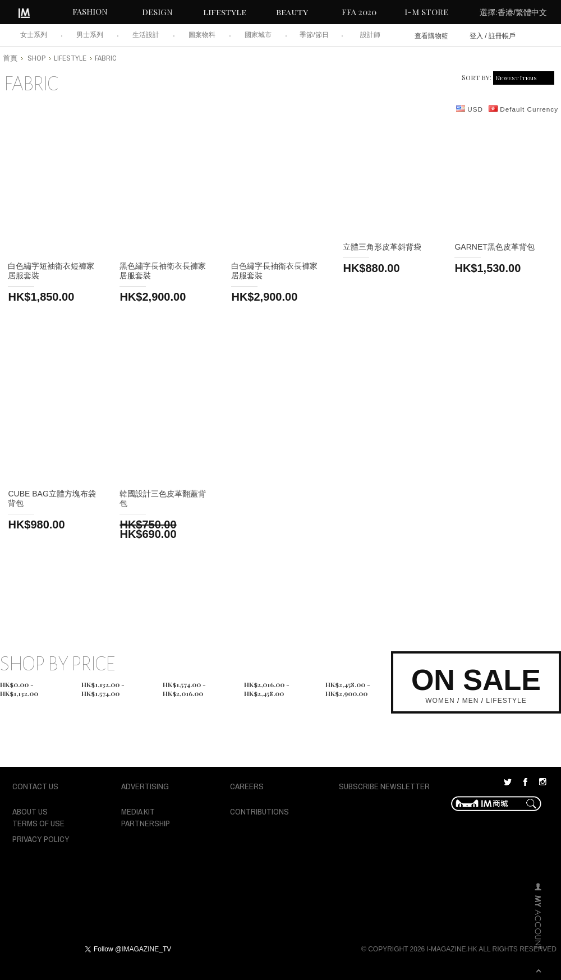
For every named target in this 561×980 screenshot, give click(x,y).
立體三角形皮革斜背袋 (382, 246)
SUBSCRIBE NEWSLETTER (384, 786)
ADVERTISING (145, 786)
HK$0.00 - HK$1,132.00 (19, 685)
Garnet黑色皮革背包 (494, 246)
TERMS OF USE (38, 823)
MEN (470, 701)
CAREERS (247, 786)
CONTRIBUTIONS (259, 811)
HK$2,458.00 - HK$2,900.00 (347, 685)
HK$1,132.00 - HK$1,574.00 (103, 685)
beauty (292, 11)
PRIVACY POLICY (41, 839)
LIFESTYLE (506, 701)
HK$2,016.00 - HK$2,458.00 (266, 685)
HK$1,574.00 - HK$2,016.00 (184, 685)
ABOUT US (30, 811)
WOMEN (439, 701)
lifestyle (224, 11)
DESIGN (157, 11)
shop (36, 58)
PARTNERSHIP (145, 823)
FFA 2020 (359, 11)
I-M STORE (426, 11)
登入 (476, 36)
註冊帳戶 (502, 36)
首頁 (10, 58)
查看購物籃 (431, 36)
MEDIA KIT (138, 811)
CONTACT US (35, 786)
